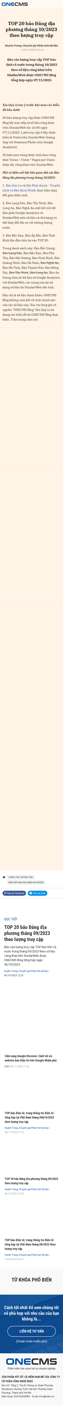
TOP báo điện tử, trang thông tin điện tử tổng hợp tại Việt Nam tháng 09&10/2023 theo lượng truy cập (29, 1117)
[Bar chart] (31, 396)
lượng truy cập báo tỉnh (21, 877)
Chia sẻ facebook (14, 893)
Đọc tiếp (10, 919)
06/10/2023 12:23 (13, 975)
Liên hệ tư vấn (31, 1331)
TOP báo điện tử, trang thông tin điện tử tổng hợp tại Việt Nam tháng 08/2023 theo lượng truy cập (30, 1244)
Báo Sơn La (14, 185)
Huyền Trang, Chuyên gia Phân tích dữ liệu (26, 971)
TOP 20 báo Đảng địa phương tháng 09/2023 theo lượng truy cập (27, 933)
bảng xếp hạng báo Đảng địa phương (26, 882)
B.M (7, 1066)
